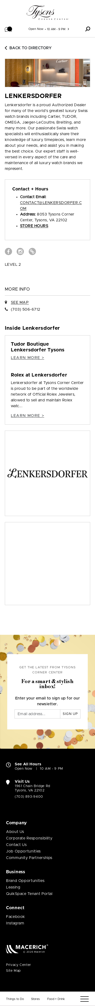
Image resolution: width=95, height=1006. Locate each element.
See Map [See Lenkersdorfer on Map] (20, 302)
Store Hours (34, 226)
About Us (15, 832)
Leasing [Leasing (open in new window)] (13, 887)
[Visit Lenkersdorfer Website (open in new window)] (32, 251)
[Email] (37, 714)
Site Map (13, 970)
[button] (8, 29)
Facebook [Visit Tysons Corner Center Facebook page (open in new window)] (15, 917)
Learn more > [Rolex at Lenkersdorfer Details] (27, 416)
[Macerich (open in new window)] (27, 948)
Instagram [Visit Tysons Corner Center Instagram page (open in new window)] (15, 923)
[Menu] (84, 999)
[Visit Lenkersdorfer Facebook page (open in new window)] (8, 251)
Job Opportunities (23, 851)
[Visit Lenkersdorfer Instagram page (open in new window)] (20, 251)
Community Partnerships (29, 858)
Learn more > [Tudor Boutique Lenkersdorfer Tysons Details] (27, 358)
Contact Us (16, 845)
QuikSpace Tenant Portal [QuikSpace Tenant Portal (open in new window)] (29, 894)
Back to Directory (28, 48)
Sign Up (70, 714)
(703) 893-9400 (29, 796)
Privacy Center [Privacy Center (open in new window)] (18, 965)
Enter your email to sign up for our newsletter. (47, 701)
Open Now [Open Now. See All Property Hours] (24, 768)
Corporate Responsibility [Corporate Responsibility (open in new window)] (29, 838)
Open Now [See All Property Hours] (36, 29)
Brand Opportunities (25, 881)
